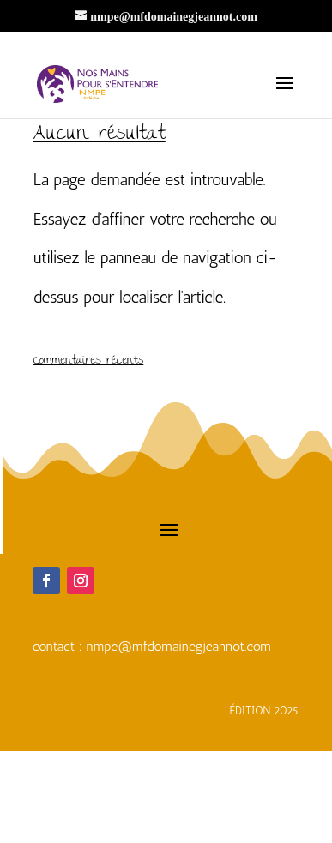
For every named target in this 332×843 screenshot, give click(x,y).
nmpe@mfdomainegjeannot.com (179, 646)
